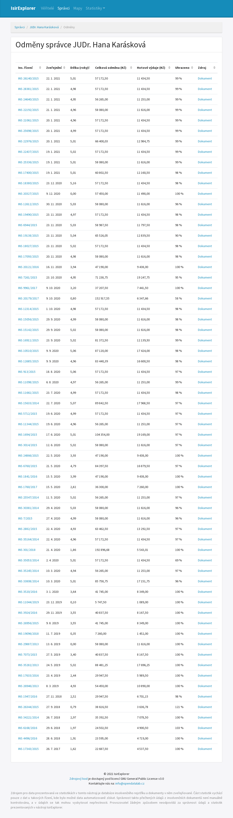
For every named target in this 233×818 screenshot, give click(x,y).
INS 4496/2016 (27, 738)
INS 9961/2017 (27, 288)
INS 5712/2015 (27, 414)
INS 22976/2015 (28, 141)
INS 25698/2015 (28, 131)
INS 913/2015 (26, 372)
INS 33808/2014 (28, 581)
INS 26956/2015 (28, 623)
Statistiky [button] (94, 8)
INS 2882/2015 (27, 529)
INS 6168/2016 (27, 728)
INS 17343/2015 (28, 749)
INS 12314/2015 (28, 309)
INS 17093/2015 (28, 256)
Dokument (205, 78)
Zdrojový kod (78, 779)
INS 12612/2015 (28, 204)
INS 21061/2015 (28, 120)
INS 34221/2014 (28, 717)
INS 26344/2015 (28, 707)
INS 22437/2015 (28, 152)
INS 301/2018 (26, 550)
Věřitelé (47, 8)
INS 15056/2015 (28, 319)
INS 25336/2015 (28, 162)
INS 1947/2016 (27, 696)
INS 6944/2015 (27, 225)
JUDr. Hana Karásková (44, 27)
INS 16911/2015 (28, 340)
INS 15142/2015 (28, 330)
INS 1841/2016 (27, 476)
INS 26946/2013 (28, 686)
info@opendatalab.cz (129, 783)
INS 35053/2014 (28, 560)
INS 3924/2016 (27, 613)
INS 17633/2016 (28, 675)
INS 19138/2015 (28, 235)
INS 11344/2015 (28, 424)
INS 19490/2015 (28, 214)
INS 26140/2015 (28, 78)
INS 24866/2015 (28, 455)
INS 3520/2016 (27, 592)
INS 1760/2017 (27, 487)
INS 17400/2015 (28, 173)
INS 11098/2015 (28, 382)
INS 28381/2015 (28, 89)
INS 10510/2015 (28, 351)
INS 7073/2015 (27, 654)
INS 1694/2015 (27, 434)
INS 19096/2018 (28, 633)
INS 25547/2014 (28, 497)
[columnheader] (29, 67)
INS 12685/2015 (28, 361)
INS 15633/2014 (28, 403)
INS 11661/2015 (28, 393)
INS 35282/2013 (28, 665)
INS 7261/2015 (27, 277)
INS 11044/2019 (28, 602)
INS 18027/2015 (28, 246)
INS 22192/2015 (28, 110)
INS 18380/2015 (28, 183)
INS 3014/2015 (27, 445)
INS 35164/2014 (28, 539)
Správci (64, 8)
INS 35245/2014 (28, 571)
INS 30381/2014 (28, 508)
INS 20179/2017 (28, 298)
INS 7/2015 (25, 518)
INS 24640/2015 (28, 99)
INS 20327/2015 (28, 194)
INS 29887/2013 (28, 644)
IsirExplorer (23, 8)
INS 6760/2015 (27, 466)
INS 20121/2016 (28, 267)
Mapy (77, 8)
